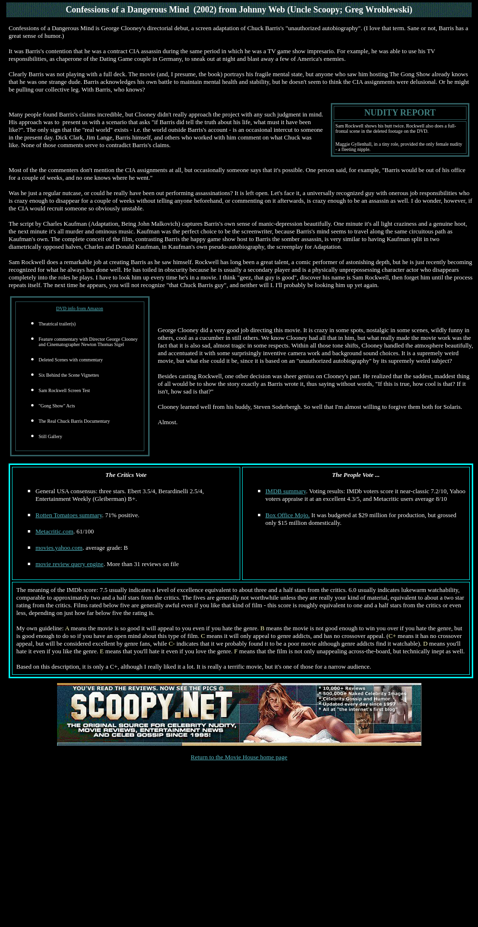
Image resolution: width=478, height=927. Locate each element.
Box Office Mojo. (288, 515)
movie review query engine (69, 564)
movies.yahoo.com (58, 547)
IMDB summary (286, 491)
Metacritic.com (54, 531)
